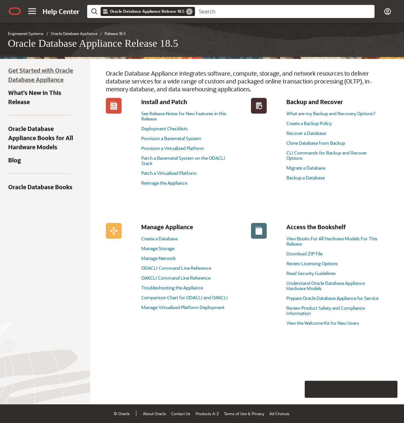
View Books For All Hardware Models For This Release (331, 241)
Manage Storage (157, 248)
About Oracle (154, 413)
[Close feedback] (297, 389)
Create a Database (159, 238)
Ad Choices (279, 413)
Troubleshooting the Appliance (172, 288)
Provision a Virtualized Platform (172, 148)
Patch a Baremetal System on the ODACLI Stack (183, 160)
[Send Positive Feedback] (389, 389)
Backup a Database (305, 178)
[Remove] (189, 11)
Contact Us (180, 413)
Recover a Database (306, 133)
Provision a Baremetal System (171, 138)
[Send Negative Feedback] (372, 389)
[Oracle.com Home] (15, 11)
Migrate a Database (305, 168)
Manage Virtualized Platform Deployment (182, 307)
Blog (14, 160)
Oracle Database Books (40, 187)
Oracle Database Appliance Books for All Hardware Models (40, 138)
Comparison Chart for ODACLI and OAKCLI (184, 297)
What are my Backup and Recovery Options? (330, 113)
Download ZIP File (304, 253)
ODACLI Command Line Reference (176, 268)
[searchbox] (285, 11)
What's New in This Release (34, 97)
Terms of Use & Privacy (244, 413)
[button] (32, 11)
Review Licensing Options (312, 263)
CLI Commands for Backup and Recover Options (326, 155)
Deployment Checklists (164, 128)
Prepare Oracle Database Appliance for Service (332, 298)
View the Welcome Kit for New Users (322, 323)
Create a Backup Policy (309, 123)
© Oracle (121, 413)
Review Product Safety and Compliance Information (325, 310)
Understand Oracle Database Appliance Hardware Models (325, 285)
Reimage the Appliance (164, 183)
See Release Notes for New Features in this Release (183, 116)
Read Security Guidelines (311, 273)
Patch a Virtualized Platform (169, 173)
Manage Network (158, 258)
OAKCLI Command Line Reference (175, 278)
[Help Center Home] (61, 11)
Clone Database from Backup (315, 143)
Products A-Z (207, 413)
